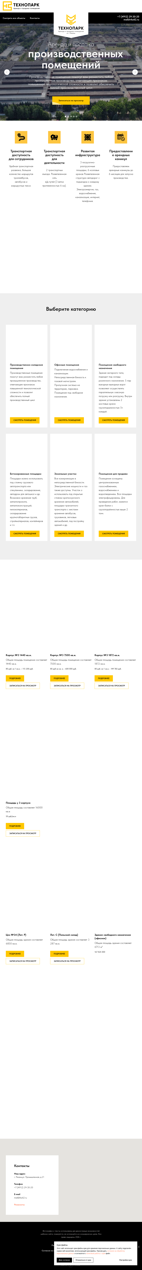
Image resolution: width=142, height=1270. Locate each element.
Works (70, 6)
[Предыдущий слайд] (7, 72)
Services (81, 6)
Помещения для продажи (113, 473)
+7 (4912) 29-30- (126, 16)
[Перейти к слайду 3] (71, 116)
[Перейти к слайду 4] (73, 116)
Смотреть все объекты (14, 18)
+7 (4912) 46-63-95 (126, 6)
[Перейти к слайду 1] (65, 116)
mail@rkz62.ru (131, 19)
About (60, 6)
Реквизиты (19, 1204)
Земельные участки (65, 473)
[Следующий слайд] (135, 72)
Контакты (35, 18)
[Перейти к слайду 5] (76, 116)
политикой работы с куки (95, 1253)
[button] (71, 100)
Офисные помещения (66, 364)
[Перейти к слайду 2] (68, 116)
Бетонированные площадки (25, 473)
